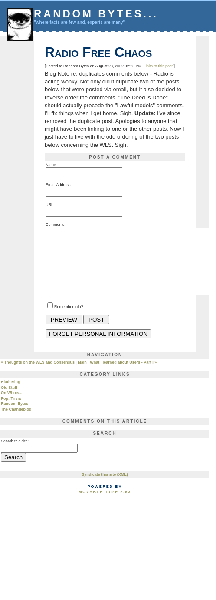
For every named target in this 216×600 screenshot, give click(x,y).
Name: (51, 164)
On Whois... (12, 406)
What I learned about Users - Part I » (123, 375)
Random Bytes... (96, 14)
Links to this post (158, 66)
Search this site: (15, 454)
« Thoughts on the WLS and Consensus (38, 375)
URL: (50, 204)
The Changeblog (16, 422)
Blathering (10, 395)
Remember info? (68, 320)
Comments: (55, 224)
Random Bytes (14, 416)
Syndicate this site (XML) (105, 487)
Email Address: (59, 184)
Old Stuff (9, 400)
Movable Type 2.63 (105, 505)
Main (82, 375)
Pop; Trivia (11, 411)
